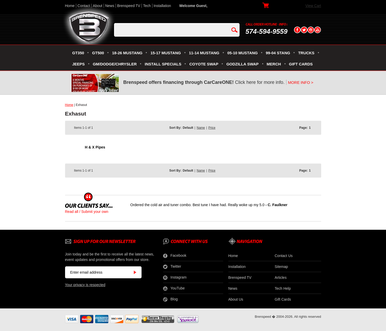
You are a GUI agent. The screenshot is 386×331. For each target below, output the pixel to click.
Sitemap (281, 267)
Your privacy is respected (85, 285)
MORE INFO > (300, 82)
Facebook (174, 255)
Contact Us (284, 256)
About (97, 6)
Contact (84, 6)
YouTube (174, 288)
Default (188, 128)
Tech (147, 6)
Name (200, 128)
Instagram (175, 277)
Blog (170, 299)
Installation (162, 6)
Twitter (172, 266)
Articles (281, 277)
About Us (235, 299)
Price (211, 128)
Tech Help (283, 288)
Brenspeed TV (128, 6)
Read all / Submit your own (86, 212)
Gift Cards (283, 299)
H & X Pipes (95, 147)
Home (70, 6)
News (109, 6)
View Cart (313, 6)
